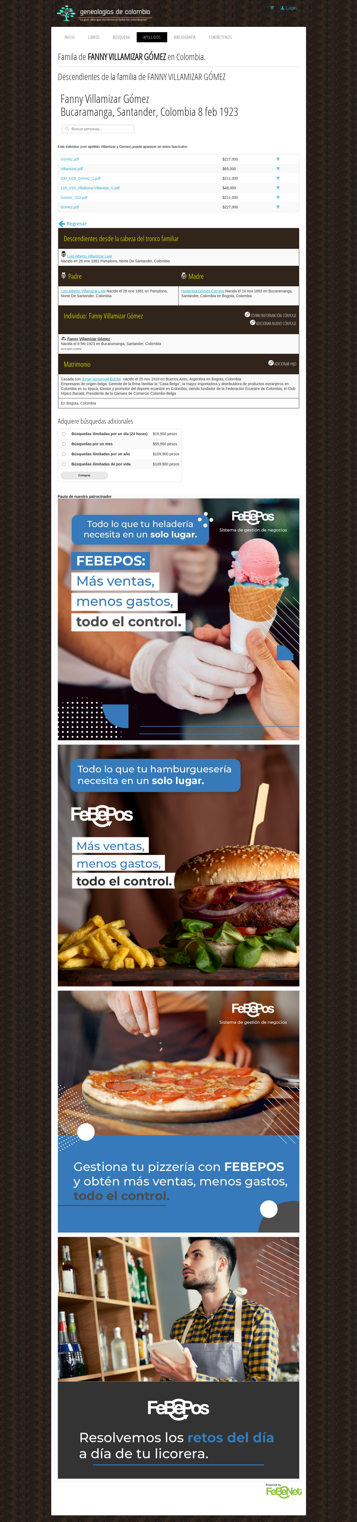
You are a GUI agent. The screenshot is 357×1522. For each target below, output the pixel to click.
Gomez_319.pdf (74, 197)
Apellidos (152, 37)
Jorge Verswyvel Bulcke (101, 379)
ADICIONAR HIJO (282, 363)
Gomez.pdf (70, 207)
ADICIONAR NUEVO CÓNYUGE (273, 323)
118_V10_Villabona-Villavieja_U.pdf (90, 188)
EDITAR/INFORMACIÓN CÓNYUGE (270, 315)
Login (291, 8)
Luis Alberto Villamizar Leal (89, 256)
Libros (94, 37)
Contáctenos (220, 37)
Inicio (69, 37)
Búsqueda (121, 37)
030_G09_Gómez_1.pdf (80, 178)
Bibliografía (185, 37)
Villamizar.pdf (72, 169)
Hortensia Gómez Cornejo (202, 291)
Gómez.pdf (70, 159)
